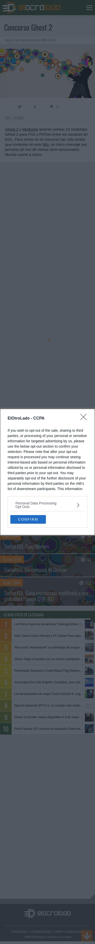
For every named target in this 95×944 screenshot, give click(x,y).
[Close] (85, 418)
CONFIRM (28, 519)
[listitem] (47, 505)
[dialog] (47, 472)
